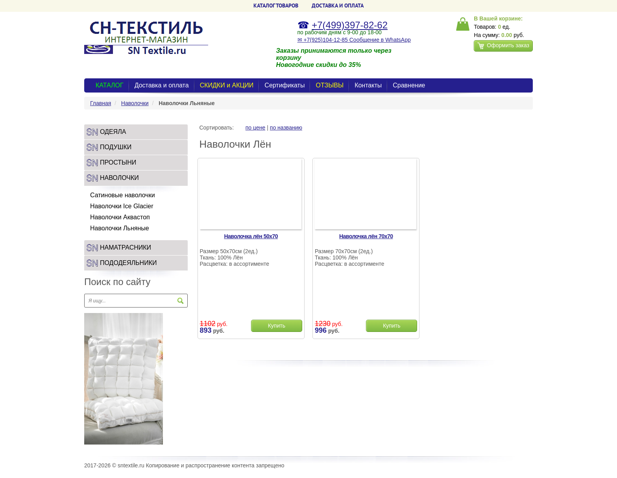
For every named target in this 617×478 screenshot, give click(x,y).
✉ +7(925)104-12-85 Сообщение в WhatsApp (354, 40)
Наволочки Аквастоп (120, 217)
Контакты (368, 85)
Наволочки (135, 103)
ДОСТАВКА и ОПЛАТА (338, 5)
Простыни (118, 162)
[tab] (136, 131)
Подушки (115, 147)
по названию (286, 127)
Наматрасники (125, 247)
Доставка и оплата (162, 85)
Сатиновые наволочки (122, 195)
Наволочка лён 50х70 (251, 236)
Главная (100, 103)
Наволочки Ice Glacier (121, 206)
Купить (276, 325)
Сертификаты (284, 85)
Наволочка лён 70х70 (366, 236)
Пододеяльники (128, 262)
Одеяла (113, 131)
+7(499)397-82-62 (350, 25)
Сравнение (409, 85)
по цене (255, 127)
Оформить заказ (503, 45)
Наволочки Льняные (119, 228)
